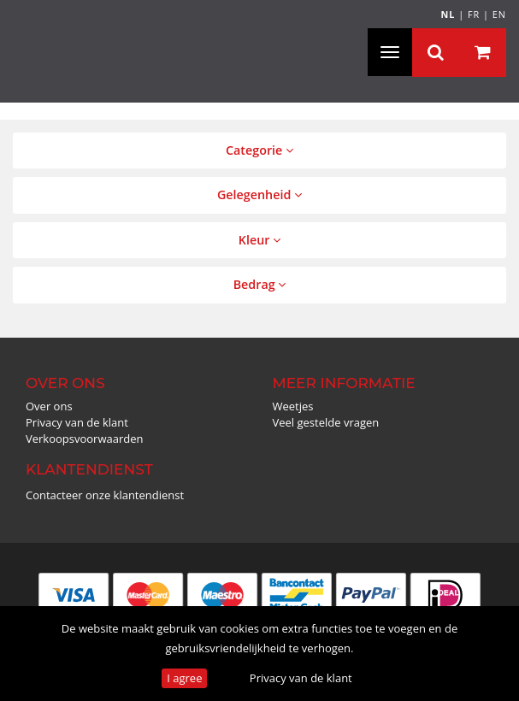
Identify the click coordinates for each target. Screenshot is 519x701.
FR (474, 14)
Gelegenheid (259, 194)
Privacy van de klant (301, 678)
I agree (184, 678)
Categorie (259, 150)
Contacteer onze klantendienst (105, 495)
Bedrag (259, 284)
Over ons (49, 406)
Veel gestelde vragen (326, 422)
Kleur (259, 240)
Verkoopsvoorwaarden (85, 438)
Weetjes (293, 406)
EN (499, 14)
